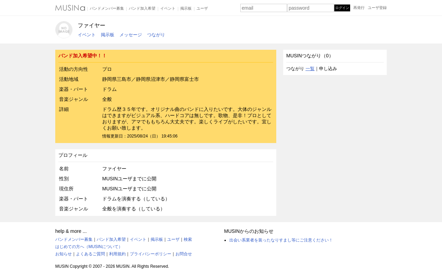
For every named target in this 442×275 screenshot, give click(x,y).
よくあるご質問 (90, 254)
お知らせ (63, 254)
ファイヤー (91, 25)
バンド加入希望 (142, 8)
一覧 (310, 68)
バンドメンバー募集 (107, 8)
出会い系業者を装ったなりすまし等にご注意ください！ (281, 240)
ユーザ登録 (377, 8)
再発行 (359, 8)
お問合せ (183, 254)
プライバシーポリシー (150, 254)
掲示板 (186, 8)
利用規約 (117, 254)
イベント (167, 8)
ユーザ (202, 8)
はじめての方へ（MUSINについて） (89, 246)
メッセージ (130, 34)
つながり (156, 34)
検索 (188, 239)
